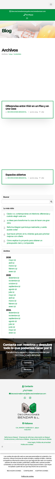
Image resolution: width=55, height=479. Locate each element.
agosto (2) (13, 289)
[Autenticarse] (2, 446)
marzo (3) (12, 266)
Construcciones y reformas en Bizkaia (16, 439)
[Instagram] (30, 398)
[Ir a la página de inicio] (1, 4)
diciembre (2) (14, 278)
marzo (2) (12, 301)
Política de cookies (27, 444)
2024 (10, 54)
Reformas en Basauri (11, 437)
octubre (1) (13, 284)
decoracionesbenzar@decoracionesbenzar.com (29, 11)
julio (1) (11, 292)
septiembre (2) (14, 286)
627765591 (29, 15)
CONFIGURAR (28, 471)
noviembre (17, 54)
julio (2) (11, 324)
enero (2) (12, 272)
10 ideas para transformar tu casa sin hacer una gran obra (28, 221)
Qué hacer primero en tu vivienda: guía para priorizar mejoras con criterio (28, 235)
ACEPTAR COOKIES (41, 471)
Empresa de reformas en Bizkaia (40, 439)
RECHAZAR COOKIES (14, 471)
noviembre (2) (14, 281)
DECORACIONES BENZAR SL (17, 112)
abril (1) (11, 263)
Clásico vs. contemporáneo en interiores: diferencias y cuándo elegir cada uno (28, 215)
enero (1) (12, 333)
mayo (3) (12, 260)
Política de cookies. (27, 476)
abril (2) (11, 298)
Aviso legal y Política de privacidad (39, 442)
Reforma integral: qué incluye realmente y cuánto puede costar (27, 228)
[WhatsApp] (25, 398)
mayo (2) (12, 295)
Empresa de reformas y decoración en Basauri (34, 437)
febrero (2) (13, 304)
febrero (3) (13, 269)
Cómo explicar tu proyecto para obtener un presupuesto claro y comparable (24, 242)
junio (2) (12, 327)
